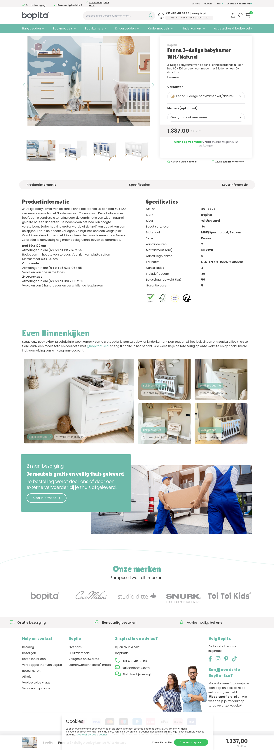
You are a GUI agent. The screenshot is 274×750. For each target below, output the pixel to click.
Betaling (28, 660)
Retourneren (31, 683)
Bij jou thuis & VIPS (127, 660)
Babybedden (31, 28)
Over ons (75, 660)
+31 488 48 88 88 (177, 13)
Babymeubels (63, 28)
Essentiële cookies (162, 742)
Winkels (196, 3)
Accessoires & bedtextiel (232, 28)
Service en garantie (36, 701)
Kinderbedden (125, 28)
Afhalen (27, 689)
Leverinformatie (235, 195)
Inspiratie (122, 666)
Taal (219, 3)
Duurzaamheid (79, 666)
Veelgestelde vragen (37, 695)
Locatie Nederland (239, 3)
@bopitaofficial (98, 356)
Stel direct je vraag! (137, 687)
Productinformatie (41, 195)
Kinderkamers (191, 28)
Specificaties (139, 195)
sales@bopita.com (202, 13)
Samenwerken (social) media (90, 678)
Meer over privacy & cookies (91, 734)
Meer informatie (46, 511)
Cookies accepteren (191, 742)
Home (25, 37)
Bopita (172, 55)
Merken (208, 3)
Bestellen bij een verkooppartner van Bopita (42, 675)
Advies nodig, (38, 4)
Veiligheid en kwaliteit (84, 672)
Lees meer (173, 86)
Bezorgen (29, 666)
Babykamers (94, 28)
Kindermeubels (159, 28)
